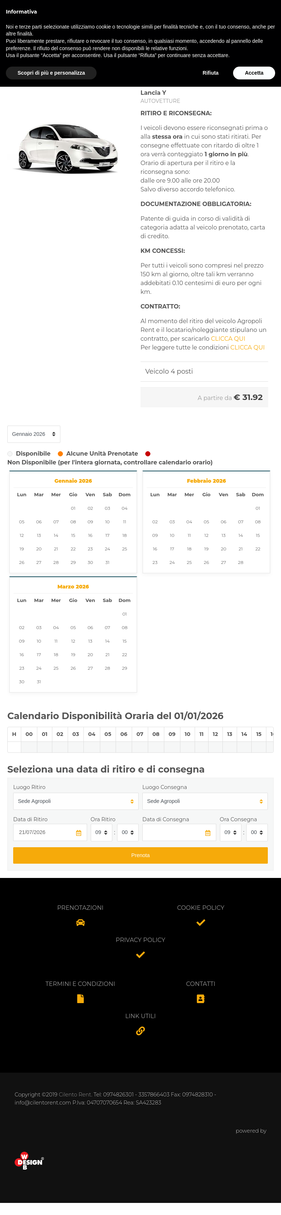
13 (39, 535)
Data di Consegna (165, 819)
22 (73, 549)
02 (90, 508)
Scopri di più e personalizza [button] (51, 1201)
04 (125, 508)
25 (124, 549)
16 (90, 535)
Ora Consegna (238, 819)
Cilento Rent (75, 1094)
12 (22, 535)
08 (73, 521)
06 (39, 521)
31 (107, 562)
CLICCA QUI (228, 338)
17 (107, 535)
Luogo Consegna (164, 787)
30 (90, 562)
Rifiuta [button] (211, 1201)
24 (107, 549)
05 (22, 521)
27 (38, 562)
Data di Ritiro (30, 819)
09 (90, 521)
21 (56, 549)
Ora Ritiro (103, 819)
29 (73, 562)
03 (107, 508)
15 (73, 535)
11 (124, 521)
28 (56, 562)
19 (22, 549)
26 (21, 562)
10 (107, 521)
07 (56, 521)
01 (73, 508)
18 (125, 535)
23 (90, 549)
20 (39, 549)
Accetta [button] (254, 1201)
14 (56, 535)
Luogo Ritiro (29, 787)
